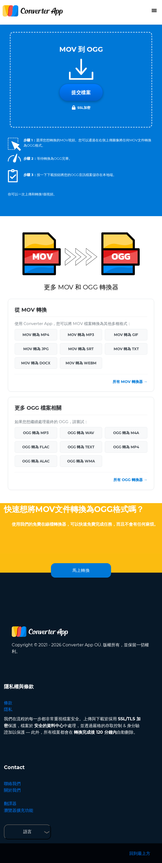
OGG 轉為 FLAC (35, 447)
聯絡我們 (12, 783)
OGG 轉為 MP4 (126, 447)
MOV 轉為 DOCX (35, 363)
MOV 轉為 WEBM (81, 363)
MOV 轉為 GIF (126, 335)
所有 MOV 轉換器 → (130, 381)
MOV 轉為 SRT (81, 349)
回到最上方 (139, 853)
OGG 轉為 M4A (126, 433)
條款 (8, 702)
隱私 (8, 709)
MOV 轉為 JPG (36, 349)
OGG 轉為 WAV (81, 433)
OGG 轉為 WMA (81, 461)
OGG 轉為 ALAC (36, 461)
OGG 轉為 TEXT (81, 447)
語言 (27, 831)
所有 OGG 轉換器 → (130, 479)
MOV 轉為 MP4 (35, 335)
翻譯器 (10, 803)
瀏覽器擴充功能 (18, 810)
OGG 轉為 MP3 (36, 433)
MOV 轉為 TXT (126, 349)
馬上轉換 (81, 570)
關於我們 (12, 790)
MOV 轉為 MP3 (81, 335)
